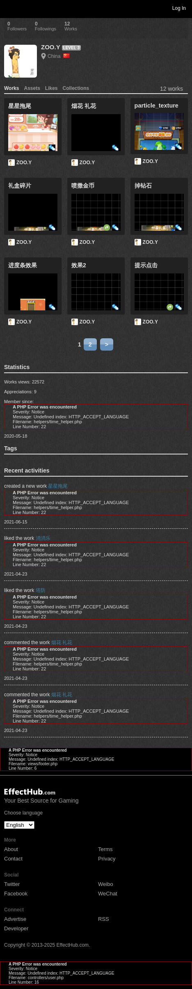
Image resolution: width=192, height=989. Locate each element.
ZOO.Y (50, 47)
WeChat (107, 893)
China (59, 56)
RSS (103, 919)
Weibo (105, 884)
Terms (105, 849)
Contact (13, 859)
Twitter (12, 884)
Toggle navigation (10, 8)
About (11, 849)
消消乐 (43, 538)
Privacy (107, 859)
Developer (16, 928)
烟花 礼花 (61, 642)
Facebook (15, 893)
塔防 (41, 590)
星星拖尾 (58, 486)
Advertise (15, 919)
